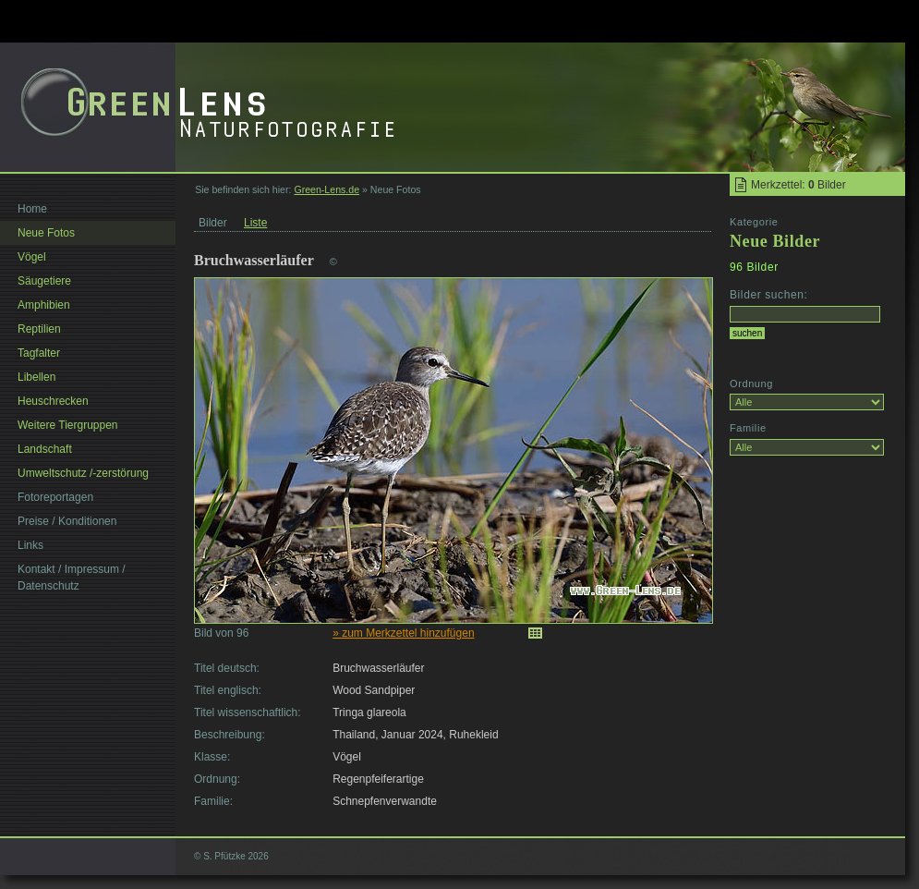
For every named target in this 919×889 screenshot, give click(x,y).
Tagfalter (39, 353)
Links (30, 545)
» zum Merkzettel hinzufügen (403, 633)
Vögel (32, 256)
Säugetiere (44, 280)
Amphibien (44, 304)
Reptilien (39, 329)
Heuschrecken (53, 401)
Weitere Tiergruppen (68, 425)
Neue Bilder (775, 241)
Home (32, 208)
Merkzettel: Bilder (798, 184)
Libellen (36, 377)
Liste (255, 222)
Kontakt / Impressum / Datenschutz (72, 577)
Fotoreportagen (55, 497)
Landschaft (45, 449)
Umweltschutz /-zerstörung (83, 473)
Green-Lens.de (326, 189)
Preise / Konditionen (67, 521)
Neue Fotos (46, 232)
